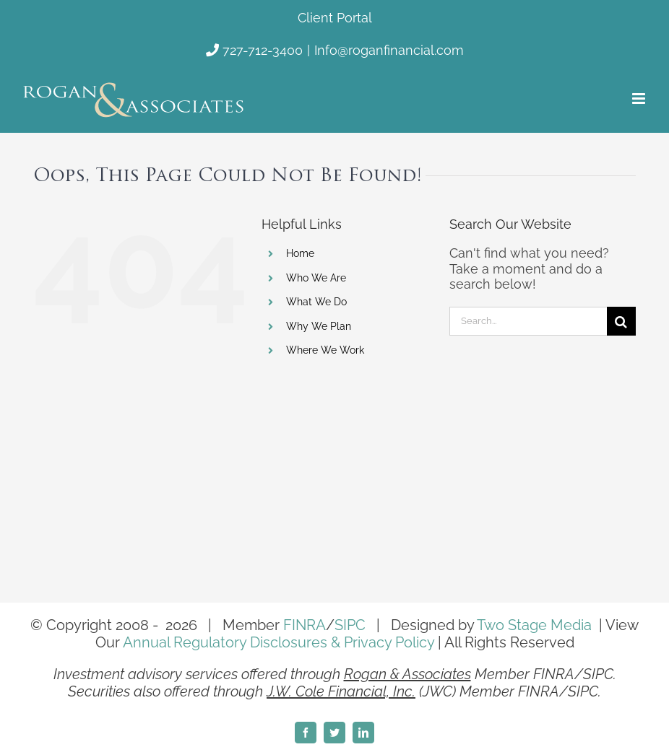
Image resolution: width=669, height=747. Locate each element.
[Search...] (528, 321)
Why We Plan (318, 326)
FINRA (304, 625)
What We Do (316, 301)
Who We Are (316, 278)
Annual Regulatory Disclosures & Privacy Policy (278, 642)
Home (300, 253)
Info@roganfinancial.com (389, 50)
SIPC (350, 625)
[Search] (621, 321)
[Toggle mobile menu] (639, 98)
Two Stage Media (534, 625)
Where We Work (325, 350)
